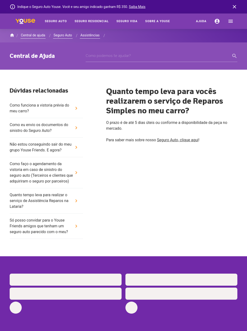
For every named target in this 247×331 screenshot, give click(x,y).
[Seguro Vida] (127, 21)
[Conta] (217, 21)
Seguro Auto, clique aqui (178, 140)
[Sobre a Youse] (157, 21)
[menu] (230, 21)
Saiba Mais (137, 7)
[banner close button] (234, 7)
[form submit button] (234, 56)
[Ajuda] (201, 21)
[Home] (25, 21)
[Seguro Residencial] (92, 21)
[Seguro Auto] (56, 21)
